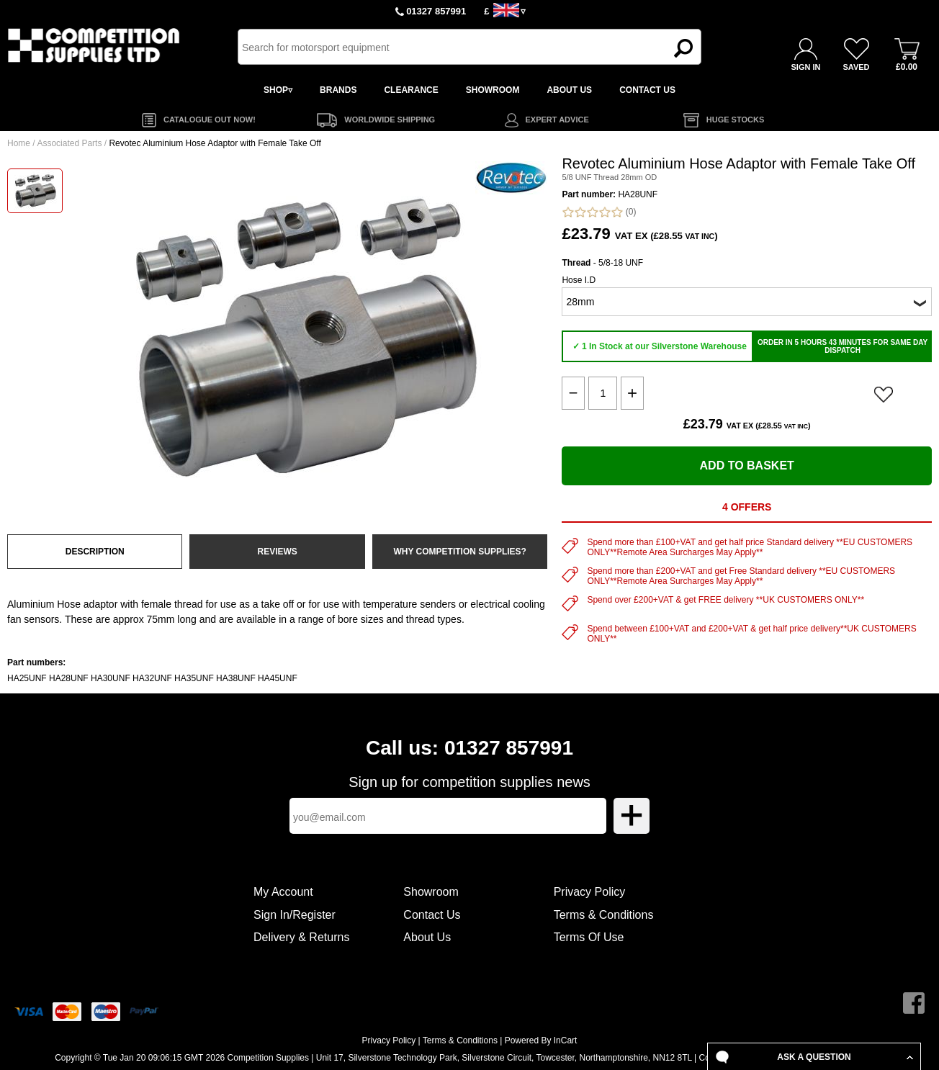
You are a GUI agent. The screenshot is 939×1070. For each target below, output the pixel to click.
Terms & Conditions (604, 915)
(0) (599, 212)
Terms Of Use (589, 937)
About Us (427, 937)
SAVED (856, 67)
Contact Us (431, 915)
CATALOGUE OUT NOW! (209, 119)
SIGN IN (806, 67)
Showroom (430, 892)
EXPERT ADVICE (557, 119)
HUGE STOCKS (735, 119)
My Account (283, 892)
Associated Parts (69, 143)
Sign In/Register (294, 915)
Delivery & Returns (301, 937)
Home (18, 143)
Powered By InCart (541, 1040)
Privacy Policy (590, 892)
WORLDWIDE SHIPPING (389, 119)
